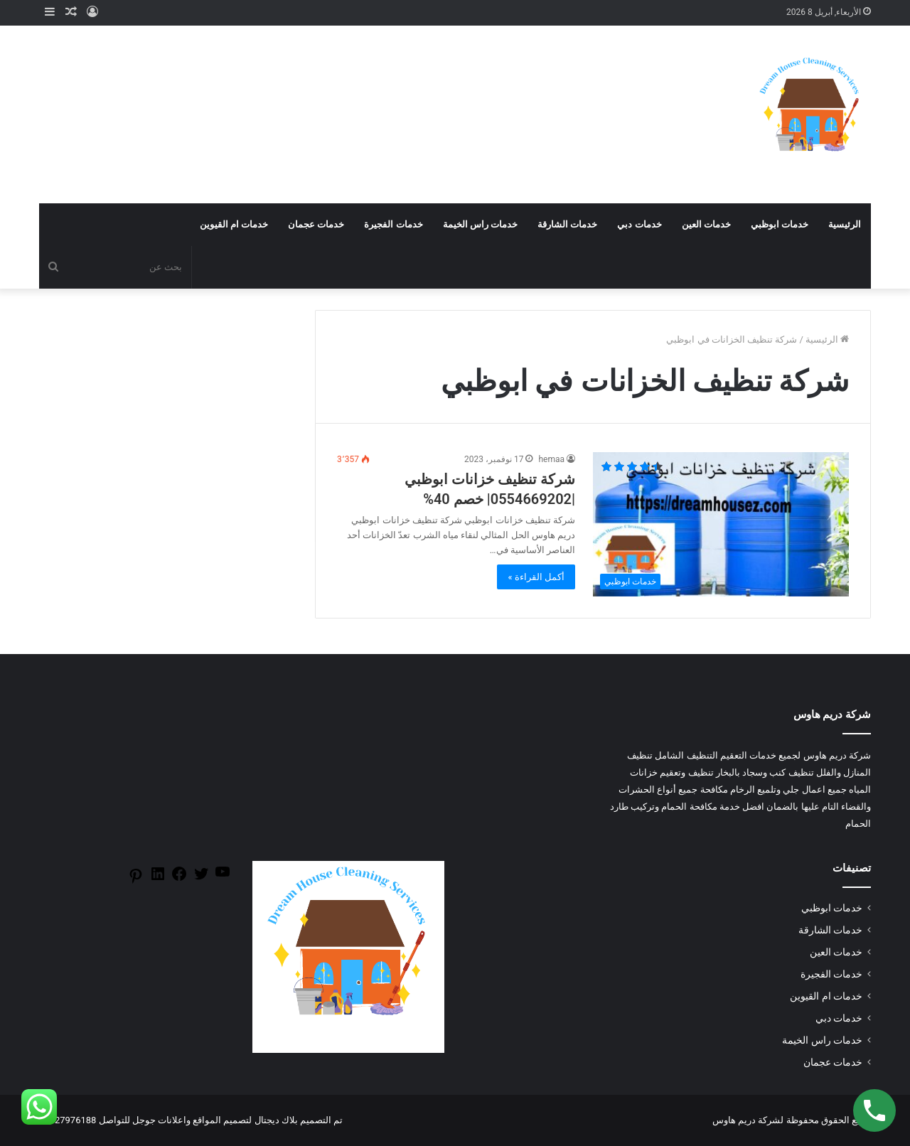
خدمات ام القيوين (234, 224)
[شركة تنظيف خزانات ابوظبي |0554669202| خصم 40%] (721, 524)
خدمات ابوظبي (779, 224)
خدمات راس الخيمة (480, 224)
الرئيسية (844, 224)
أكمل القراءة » (536, 577)
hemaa (551, 459)
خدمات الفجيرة (393, 224)
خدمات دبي (639, 224)
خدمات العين (706, 224)
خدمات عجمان (316, 224)
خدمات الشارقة (567, 224)
